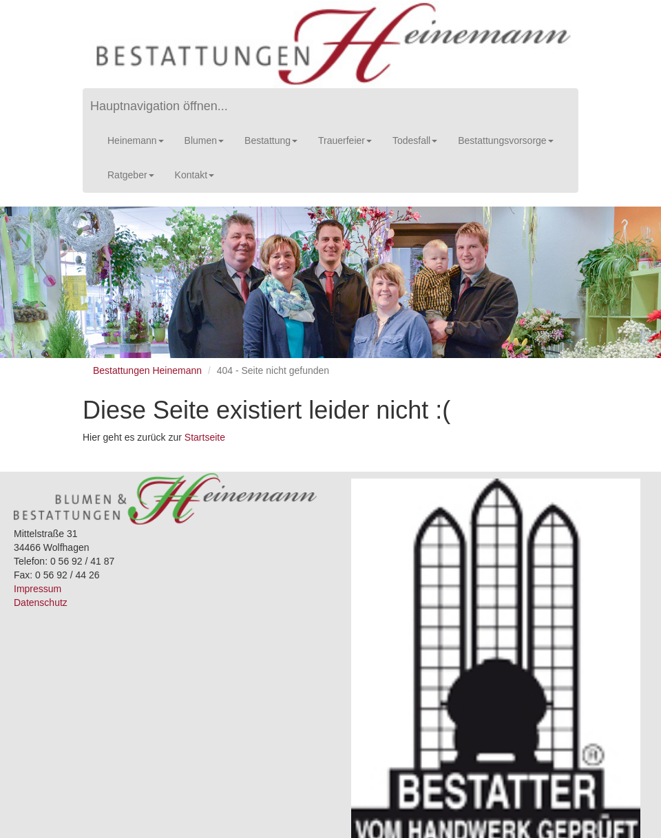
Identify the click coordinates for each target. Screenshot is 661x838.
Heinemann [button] (135, 140)
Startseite (205, 437)
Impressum (37, 588)
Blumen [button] (204, 140)
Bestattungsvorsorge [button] (505, 140)
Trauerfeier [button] (345, 140)
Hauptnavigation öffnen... (159, 106)
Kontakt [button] (194, 174)
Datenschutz (40, 602)
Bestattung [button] (270, 140)
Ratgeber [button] (130, 174)
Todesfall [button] (414, 140)
